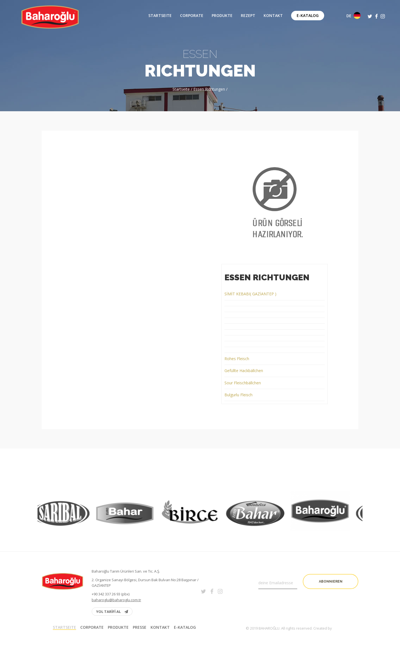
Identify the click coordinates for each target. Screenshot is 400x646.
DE (353, 15)
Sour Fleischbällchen (242, 382)
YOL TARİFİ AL (112, 611)
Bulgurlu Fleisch (238, 394)
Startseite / (182, 89)
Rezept (248, 16)
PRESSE (139, 627)
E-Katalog (308, 15)
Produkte (222, 16)
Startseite (160, 16)
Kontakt (273, 16)
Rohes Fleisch (236, 358)
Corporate (191, 16)
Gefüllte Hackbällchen (243, 370)
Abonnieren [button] (330, 581)
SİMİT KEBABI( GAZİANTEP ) (250, 293)
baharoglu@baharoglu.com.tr (116, 599)
